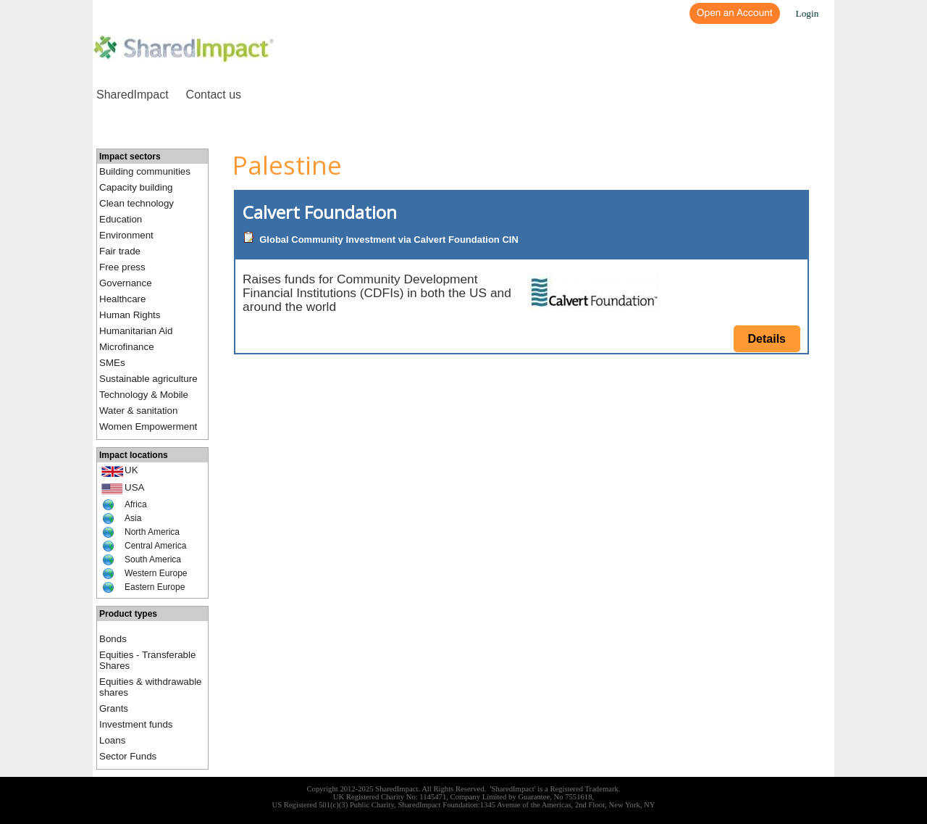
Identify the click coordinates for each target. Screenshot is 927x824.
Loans (112, 740)
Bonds (113, 638)
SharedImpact (132, 94)
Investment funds (136, 724)
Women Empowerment (148, 426)
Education (120, 219)
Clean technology (136, 203)
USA (134, 487)
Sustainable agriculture (148, 378)
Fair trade (119, 251)
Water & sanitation (138, 410)
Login (807, 13)
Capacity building (136, 187)
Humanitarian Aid (136, 330)
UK (131, 470)
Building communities (144, 171)
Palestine (287, 165)
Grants (113, 708)
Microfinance (126, 346)
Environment (126, 235)
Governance (125, 283)
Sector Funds (127, 756)
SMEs (112, 362)
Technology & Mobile (143, 394)
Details (767, 339)
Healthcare (122, 299)
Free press (122, 267)
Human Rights (129, 314)
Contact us (213, 94)
